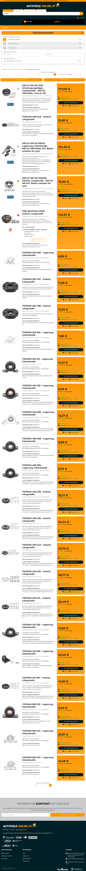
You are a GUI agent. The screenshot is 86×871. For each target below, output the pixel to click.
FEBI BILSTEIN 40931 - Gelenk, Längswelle (34, 212)
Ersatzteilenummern (29, 10)
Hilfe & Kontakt (5, 853)
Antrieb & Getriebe (21, 69)
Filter (64, 80)
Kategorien (21, 80)
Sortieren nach (63, 74)
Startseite (4, 69)
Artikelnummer (18, 10)
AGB (24, 853)
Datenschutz (26, 861)
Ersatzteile (11, 69)
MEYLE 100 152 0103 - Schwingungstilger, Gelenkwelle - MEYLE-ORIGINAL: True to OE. (34, 89)
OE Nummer (40, 10)
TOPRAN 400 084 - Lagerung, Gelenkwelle (34, 466)
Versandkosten (69, 91)
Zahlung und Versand (6, 856)
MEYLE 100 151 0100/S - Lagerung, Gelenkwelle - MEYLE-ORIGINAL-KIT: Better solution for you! (38, 147)
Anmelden (81, 17)
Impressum (26, 856)
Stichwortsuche (8, 10)
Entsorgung (4, 858)
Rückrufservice (65, 1)
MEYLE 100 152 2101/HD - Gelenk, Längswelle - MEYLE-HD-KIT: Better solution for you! (38, 182)
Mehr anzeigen (38, 239)
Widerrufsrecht (27, 858)
